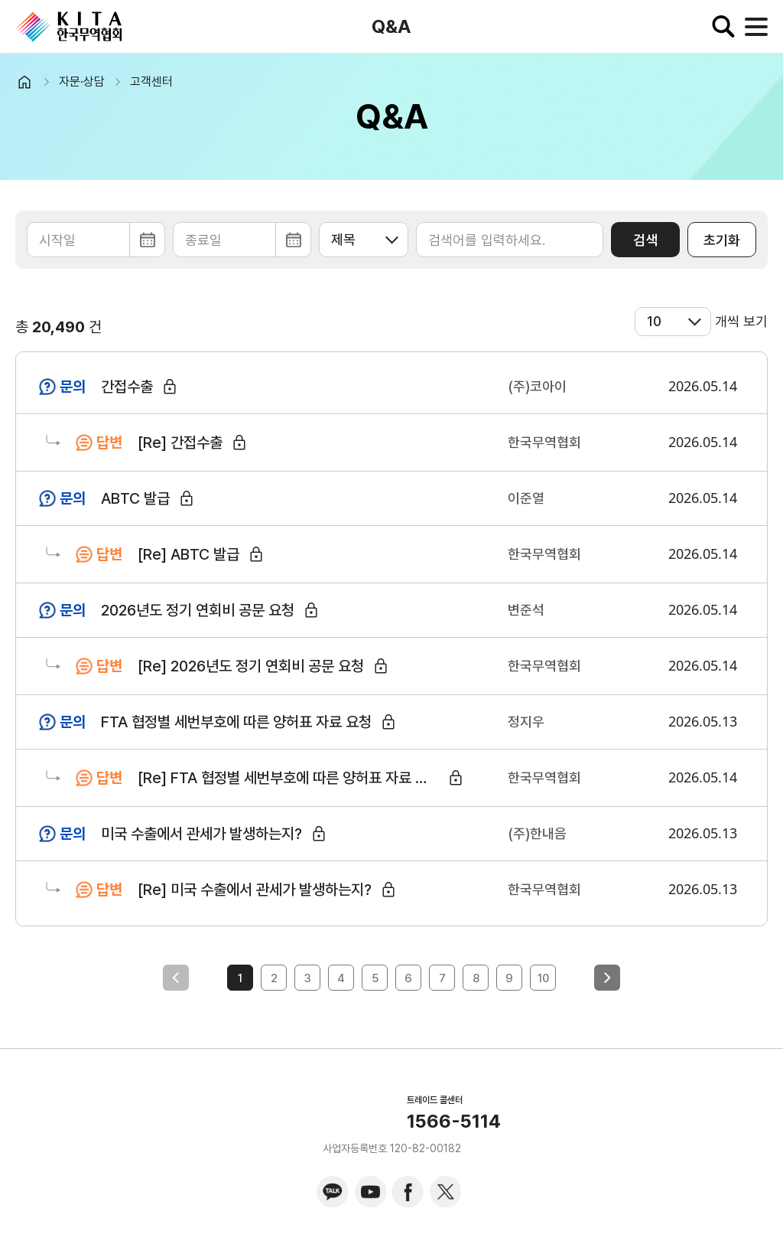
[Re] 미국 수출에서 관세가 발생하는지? (255, 889)
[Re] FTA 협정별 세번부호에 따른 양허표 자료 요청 (289, 778)
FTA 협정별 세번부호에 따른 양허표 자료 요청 (236, 722)
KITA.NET (68, 27)
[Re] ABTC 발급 (188, 554)
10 (543, 978)
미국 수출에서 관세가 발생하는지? (201, 834)
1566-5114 (454, 1121)
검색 (645, 240)
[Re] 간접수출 (180, 442)
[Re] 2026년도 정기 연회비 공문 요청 (251, 666)
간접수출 (127, 386)
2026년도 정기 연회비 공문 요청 (197, 610)
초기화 (721, 240)
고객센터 (151, 81)
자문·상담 (82, 81)
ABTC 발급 (135, 498)
